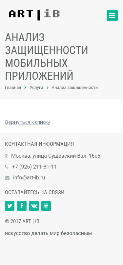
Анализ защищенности (75, 87)
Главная (13, 87)
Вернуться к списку (27, 122)
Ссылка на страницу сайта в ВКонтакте (34, 206)
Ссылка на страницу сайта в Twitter (9, 206)
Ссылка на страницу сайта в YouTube (46, 206)
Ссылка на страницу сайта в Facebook (22, 206)
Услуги (36, 87)
